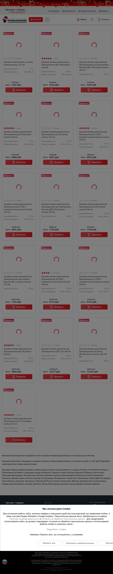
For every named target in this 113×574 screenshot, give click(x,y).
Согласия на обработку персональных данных (64, 519)
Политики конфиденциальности (24, 519)
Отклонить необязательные (80, 543)
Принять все (49, 543)
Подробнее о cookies (56, 529)
